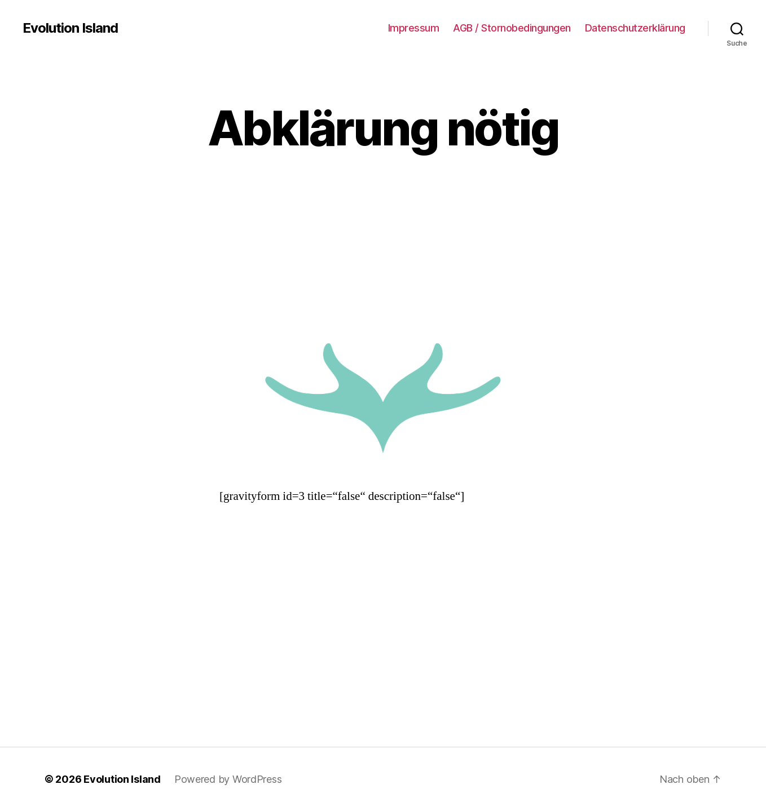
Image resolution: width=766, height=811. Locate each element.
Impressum (413, 28)
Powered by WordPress (228, 779)
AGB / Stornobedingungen (512, 28)
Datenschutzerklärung (635, 28)
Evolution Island (70, 28)
